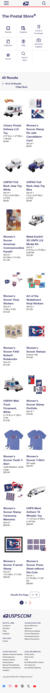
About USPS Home (31, 625)
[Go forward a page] (30, 602)
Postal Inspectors (9, 657)
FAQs (4, 631)
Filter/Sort (21, 86)
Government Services (32, 636)
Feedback (6, 633)
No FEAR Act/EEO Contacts (34, 662)
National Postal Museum (11, 665)
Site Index (6, 628)
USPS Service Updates (32, 631)
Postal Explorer (8, 662)
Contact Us (6, 625)
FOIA (26, 659)
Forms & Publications (32, 633)
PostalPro (6, 670)
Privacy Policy (29, 654)
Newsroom (28, 628)
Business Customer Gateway (13, 654)
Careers (5, 641)
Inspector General (9, 659)
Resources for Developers (12, 667)
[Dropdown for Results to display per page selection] (34, 595)
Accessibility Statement (33, 667)
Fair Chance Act (30, 665)
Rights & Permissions (32, 639)
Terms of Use (29, 657)
